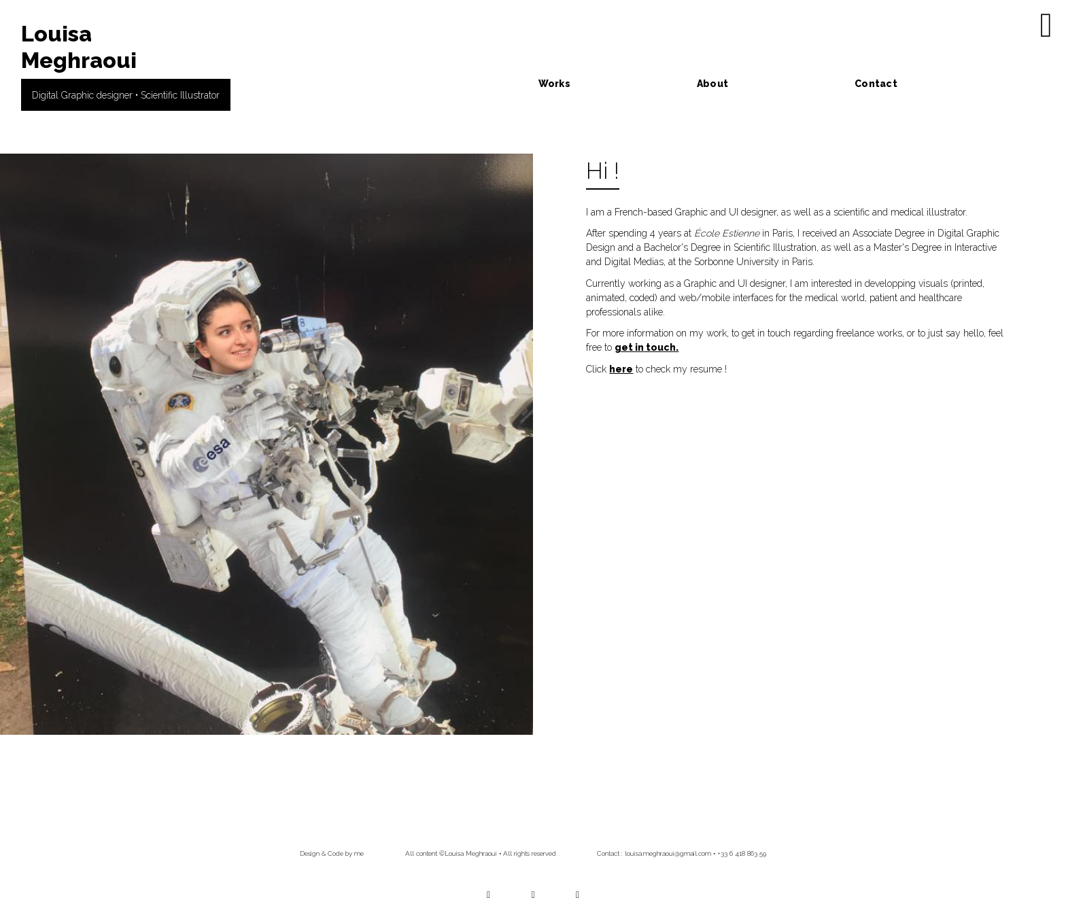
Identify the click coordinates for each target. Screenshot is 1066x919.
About (712, 83)
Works (554, 83)
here (621, 369)
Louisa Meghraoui (79, 46)
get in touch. (646, 347)
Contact (876, 83)
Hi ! (602, 170)
